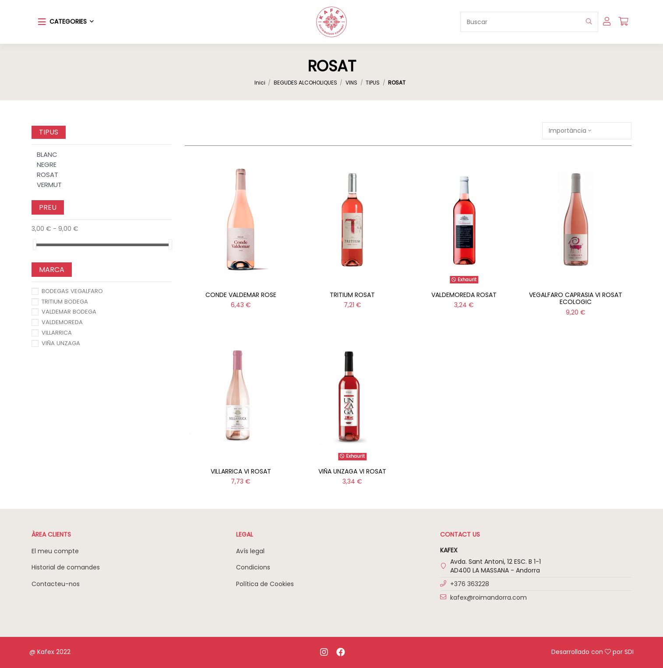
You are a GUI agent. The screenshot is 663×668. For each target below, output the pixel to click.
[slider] (34, 244)
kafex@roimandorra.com (488, 597)
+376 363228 (469, 584)
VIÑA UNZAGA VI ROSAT (352, 471)
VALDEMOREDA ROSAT (464, 294)
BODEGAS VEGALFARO (72, 291)
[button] (66, 22)
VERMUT (49, 184)
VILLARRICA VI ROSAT (241, 471)
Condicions (253, 567)
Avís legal (250, 551)
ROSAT (47, 174)
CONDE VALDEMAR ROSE (240, 294)
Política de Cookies (265, 584)
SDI (629, 651)
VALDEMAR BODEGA (69, 311)
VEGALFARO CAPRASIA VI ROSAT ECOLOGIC (575, 298)
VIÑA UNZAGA (61, 343)
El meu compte (55, 551)
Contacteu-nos (56, 584)
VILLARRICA (57, 333)
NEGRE (46, 164)
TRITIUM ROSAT (352, 294)
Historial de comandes (66, 567)
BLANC (47, 154)
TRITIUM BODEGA (65, 301)
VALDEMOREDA (62, 322)
